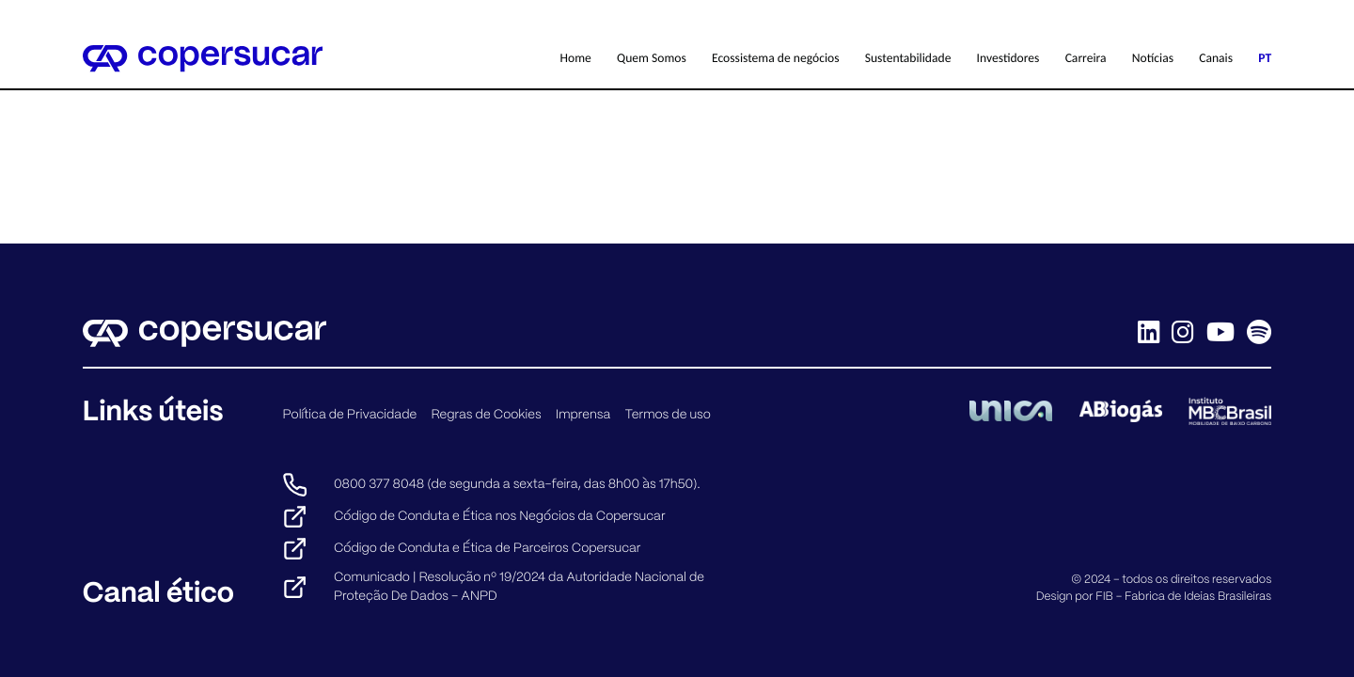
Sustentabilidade (908, 58)
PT (1264, 58)
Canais (1216, 58)
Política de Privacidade (349, 414)
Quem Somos (651, 58)
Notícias (1152, 58)
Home (575, 58)
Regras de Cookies (487, 414)
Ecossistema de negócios (776, 58)
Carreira (1086, 58)
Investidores (1008, 58)
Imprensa (583, 414)
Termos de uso (667, 414)
